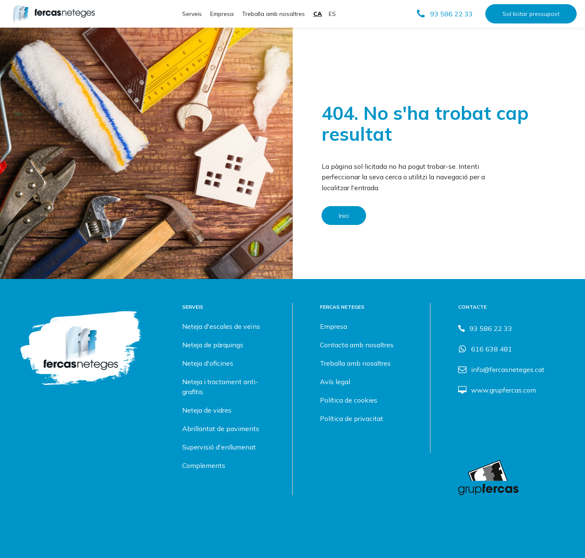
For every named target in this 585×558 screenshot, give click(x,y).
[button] (444, 14)
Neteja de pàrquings (212, 345)
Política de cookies (348, 400)
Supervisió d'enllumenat (219, 447)
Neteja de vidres (207, 410)
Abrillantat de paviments (220, 428)
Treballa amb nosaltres (273, 14)
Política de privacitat (351, 418)
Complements (203, 465)
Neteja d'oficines (207, 363)
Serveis (192, 14)
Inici (344, 215)
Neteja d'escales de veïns (221, 326)
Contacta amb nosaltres (357, 345)
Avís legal (335, 381)
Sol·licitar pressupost (531, 14)
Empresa (222, 14)
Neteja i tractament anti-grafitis (220, 386)
